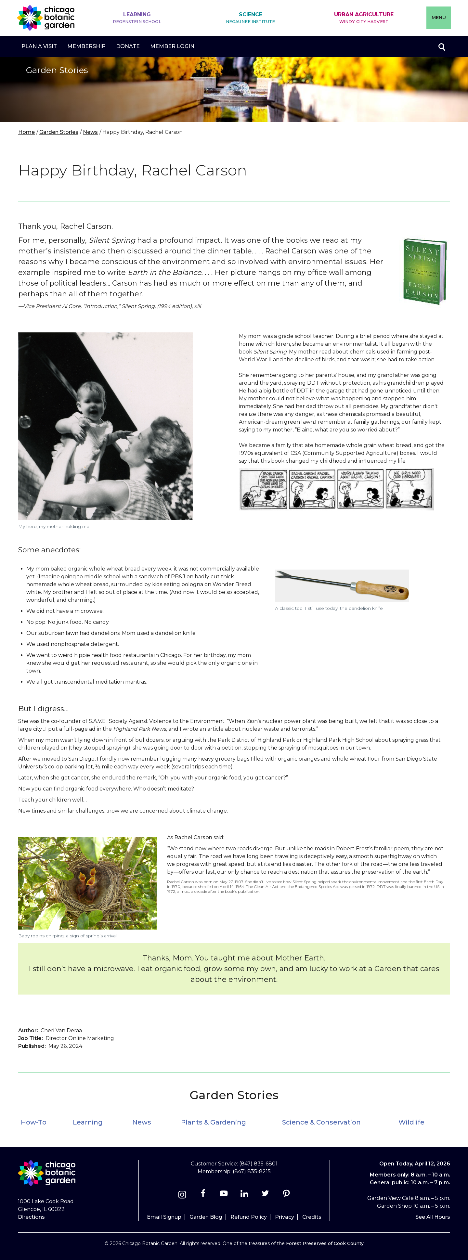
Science (250, 18)
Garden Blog (205, 1217)
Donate (128, 46)
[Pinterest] (286, 1195)
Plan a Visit (39, 46)
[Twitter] (266, 1195)
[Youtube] (224, 1195)
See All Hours (432, 1217)
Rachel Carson (193, 837)
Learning (137, 18)
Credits (311, 1217)
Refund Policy (248, 1217)
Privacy (284, 1217)
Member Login (172, 46)
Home (26, 132)
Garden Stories (58, 132)
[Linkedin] (244, 1195)
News (90, 132)
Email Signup (164, 1217)
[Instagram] (182, 1195)
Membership (86, 46)
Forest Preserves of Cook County (325, 1243)
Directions (31, 1217)
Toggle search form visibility (441, 46)
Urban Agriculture (364, 18)
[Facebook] (203, 1195)
